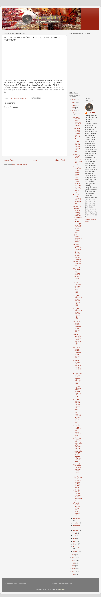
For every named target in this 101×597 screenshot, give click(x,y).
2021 (73, 555)
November (76, 518)
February (76, 547)
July (74, 533)
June (75, 535)
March (75, 544)
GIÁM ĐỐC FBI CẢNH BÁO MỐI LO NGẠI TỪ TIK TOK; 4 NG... (77, 417)
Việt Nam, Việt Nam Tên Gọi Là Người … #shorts (77, 238)
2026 (73, 99)
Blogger (61, 589)
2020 (73, 557)
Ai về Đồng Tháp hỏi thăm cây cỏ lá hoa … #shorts (77, 255)
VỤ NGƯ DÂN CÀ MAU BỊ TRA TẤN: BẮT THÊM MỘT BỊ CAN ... (77, 159)
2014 (73, 574)
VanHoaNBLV (91, 113)
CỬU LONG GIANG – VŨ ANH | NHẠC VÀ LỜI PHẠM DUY (77, 199)
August (75, 530)
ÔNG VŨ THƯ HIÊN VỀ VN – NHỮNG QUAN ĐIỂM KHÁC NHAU (77, 173)
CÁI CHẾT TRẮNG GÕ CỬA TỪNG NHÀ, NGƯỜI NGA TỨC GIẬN (77, 509)
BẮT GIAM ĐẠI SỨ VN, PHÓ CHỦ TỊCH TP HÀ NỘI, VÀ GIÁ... (77, 327)
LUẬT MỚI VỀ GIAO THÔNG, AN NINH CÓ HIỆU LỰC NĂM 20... (77, 133)
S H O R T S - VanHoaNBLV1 (77, 263)
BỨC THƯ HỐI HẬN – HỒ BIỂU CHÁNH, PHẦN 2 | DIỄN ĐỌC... (77, 314)
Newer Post (9, 160)
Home (34, 160)
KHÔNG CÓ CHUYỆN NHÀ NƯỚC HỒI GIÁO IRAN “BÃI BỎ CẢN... (77, 443)
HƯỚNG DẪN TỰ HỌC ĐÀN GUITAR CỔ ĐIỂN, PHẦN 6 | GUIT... (77, 456)
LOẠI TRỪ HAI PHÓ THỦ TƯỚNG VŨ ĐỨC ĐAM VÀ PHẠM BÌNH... (76, 274)
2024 (73, 105)
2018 (73, 563)
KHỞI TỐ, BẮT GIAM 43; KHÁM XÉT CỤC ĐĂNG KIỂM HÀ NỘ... (77, 227)
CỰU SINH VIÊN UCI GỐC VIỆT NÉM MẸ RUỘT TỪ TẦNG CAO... (77, 391)
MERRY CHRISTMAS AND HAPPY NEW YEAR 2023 (77, 288)
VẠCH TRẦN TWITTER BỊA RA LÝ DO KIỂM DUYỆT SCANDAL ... (77, 469)
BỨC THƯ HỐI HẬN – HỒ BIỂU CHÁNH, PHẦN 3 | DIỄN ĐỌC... (77, 301)
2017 (73, 566)
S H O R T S (77, 206)
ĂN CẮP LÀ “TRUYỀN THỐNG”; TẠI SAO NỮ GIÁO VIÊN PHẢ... (77, 340)
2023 (73, 108)
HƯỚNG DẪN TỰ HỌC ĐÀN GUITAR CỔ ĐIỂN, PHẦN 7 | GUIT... (77, 378)
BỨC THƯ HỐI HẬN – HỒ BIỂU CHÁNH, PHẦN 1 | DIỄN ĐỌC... (77, 404)
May (74, 538)
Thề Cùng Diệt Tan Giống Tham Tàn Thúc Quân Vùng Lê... (77, 121)
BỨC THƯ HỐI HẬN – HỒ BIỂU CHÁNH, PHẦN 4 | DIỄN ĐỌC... (77, 146)
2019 (73, 560)
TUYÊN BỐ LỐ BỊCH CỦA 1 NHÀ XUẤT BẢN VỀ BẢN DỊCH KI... (77, 365)
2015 (73, 571)
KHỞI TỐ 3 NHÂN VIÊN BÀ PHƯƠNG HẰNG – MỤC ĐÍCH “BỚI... (77, 495)
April (75, 541)
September (76, 526)
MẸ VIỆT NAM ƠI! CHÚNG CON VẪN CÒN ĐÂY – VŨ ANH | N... (77, 214)
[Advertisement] (82, 48)
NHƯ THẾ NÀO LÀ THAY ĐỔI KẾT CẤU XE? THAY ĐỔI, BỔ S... (77, 187)
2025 (73, 102)
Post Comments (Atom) (19, 164)
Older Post (60, 160)
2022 (73, 110)
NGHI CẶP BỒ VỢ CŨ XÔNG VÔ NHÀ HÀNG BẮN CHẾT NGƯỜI (77, 430)
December (76, 113)
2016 (73, 568)
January (76, 551)
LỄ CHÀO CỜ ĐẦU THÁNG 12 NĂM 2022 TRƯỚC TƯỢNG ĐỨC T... (77, 482)
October (76, 523)
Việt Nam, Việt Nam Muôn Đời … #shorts (77, 247)
